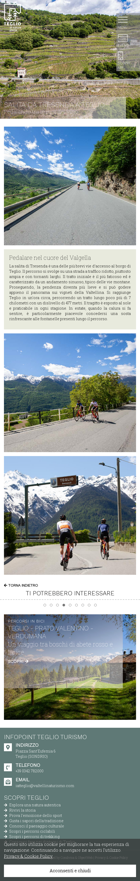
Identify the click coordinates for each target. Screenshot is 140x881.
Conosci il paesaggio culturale (34, 826)
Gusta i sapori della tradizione (34, 820)
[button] (45, 605)
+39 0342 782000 (30, 770)
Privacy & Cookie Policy (28, 856)
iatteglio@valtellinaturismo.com (45, 785)
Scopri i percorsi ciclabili (29, 831)
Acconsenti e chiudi (70, 870)
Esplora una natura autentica (32, 804)
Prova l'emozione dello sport (33, 815)
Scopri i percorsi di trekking (32, 836)
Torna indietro (21, 585)
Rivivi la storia (20, 810)
